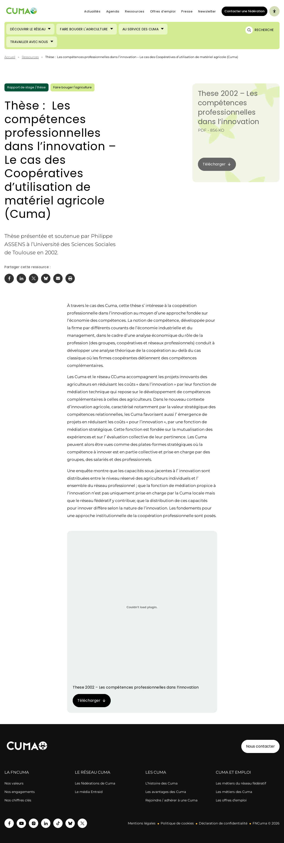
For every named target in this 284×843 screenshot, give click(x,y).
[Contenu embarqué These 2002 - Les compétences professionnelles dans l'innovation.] (142, 607)
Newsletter (207, 11)
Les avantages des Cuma (165, 792)
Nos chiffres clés (17, 800)
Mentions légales (141, 823)
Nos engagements (19, 792)
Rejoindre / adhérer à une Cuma (171, 800)
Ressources (134, 11)
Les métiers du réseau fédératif (241, 783)
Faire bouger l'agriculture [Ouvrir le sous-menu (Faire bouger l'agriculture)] (84, 29)
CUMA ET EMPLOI (233, 772)
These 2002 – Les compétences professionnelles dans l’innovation (228, 108)
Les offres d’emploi (231, 800)
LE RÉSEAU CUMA (92, 772)
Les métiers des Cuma (234, 792)
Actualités (92, 11)
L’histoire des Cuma (161, 783)
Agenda (112, 11)
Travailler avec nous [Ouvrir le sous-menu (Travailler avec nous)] (29, 41)
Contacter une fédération (243, 11)
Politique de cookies (177, 823)
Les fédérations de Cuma (95, 783)
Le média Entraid (88, 792)
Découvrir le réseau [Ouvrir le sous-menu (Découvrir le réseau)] (27, 29)
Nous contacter (260, 746)
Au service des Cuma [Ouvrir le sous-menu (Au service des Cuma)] (140, 29)
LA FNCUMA (16, 772)
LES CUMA (155, 772)
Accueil (9, 57)
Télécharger (88, 700)
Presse (187, 11)
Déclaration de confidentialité (223, 823)
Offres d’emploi (163, 11)
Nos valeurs (13, 783)
